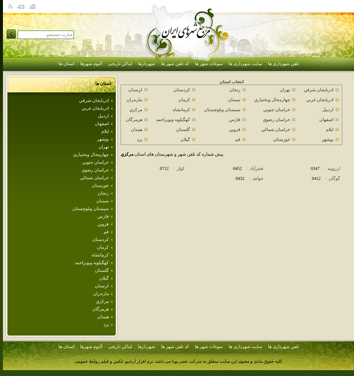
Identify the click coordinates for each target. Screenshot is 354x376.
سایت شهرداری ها (245, 63)
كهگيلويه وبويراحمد (92, 262)
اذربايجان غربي (95, 108)
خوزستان (100, 185)
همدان (103, 316)
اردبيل (103, 115)
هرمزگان (100, 309)
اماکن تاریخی (120, 63)
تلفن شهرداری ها (283, 63)
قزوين (103, 224)
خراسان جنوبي (95, 162)
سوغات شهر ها (209, 63)
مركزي (102, 301)
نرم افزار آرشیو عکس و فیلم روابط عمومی (114, 361)
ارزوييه (334, 168)
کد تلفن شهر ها (175, 63)
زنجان (103, 193)
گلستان (102, 270)
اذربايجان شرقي (94, 100)
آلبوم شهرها (91, 63)
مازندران (101, 293)
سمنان (102, 200)
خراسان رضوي (95, 170)
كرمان (103, 247)
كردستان (100, 239)
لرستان (102, 285)
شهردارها (146, 63)
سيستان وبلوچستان (90, 208)
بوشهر (103, 139)
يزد (106, 324)
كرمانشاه (100, 255)
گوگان (334, 178)
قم (106, 231)
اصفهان (102, 123)
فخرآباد (256, 168)
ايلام (105, 131)
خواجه (258, 178)
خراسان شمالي (94, 177)
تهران (104, 146)
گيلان (104, 278)
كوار (181, 168)
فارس (103, 216)
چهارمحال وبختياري (91, 154)
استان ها (66, 63)
